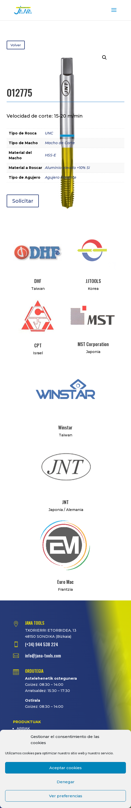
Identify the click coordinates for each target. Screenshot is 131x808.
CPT (38, 345)
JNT (65, 502)
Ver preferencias (65, 795)
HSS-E (50, 155)
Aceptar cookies (65, 767)
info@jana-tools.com (43, 656)
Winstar (65, 427)
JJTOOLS (93, 281)
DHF (37, 281)
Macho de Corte (60, 143)
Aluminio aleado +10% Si (67, 167)
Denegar (66, 781)
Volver (15, 45)
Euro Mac (65, 581)
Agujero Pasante (60, 177)
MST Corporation (93, 344)
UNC (49, 133)
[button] (104, 57)
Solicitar (22, 201)
